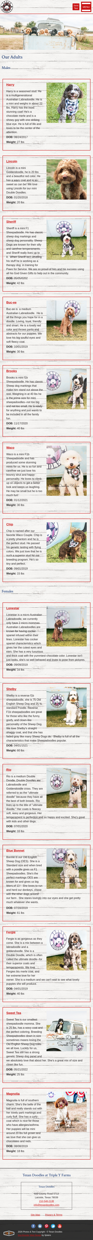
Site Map (35, 1214)
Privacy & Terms (53, 1214)
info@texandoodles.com (46, 1205)
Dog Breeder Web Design (29, 1235)
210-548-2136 (46, 1201)
